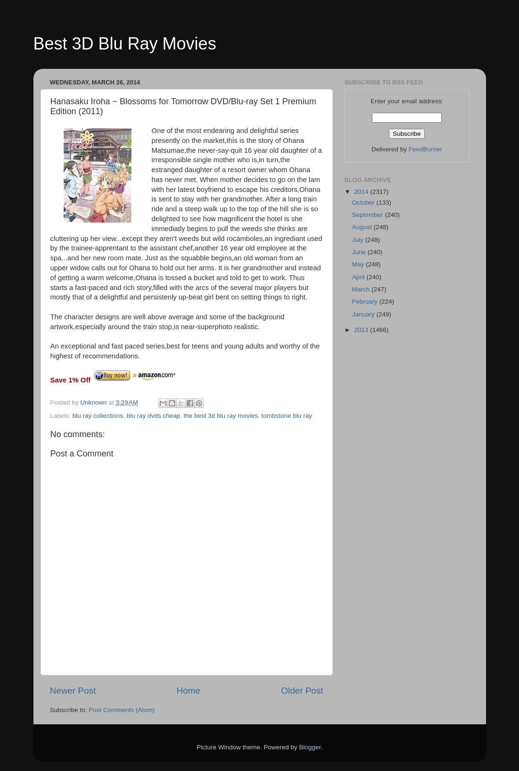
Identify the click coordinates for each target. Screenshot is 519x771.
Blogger (310, 747)
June (360, 252)
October (364, 202)
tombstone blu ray (287, 415)
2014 (362, 191)
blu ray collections (98, 415)
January (364, 314)
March (361, 289)
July (358, 239)
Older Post (302, 691)
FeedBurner (425, 149)
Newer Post (73, 691)
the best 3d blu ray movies (220, 415)
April (359, 277)
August (363, 227)
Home (188, 691)
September (368, 214)
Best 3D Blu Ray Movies (124, 43)
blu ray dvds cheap (153, 415)
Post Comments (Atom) (122, 709)
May (359, 264)
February (365, 301)
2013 (362, 329)
